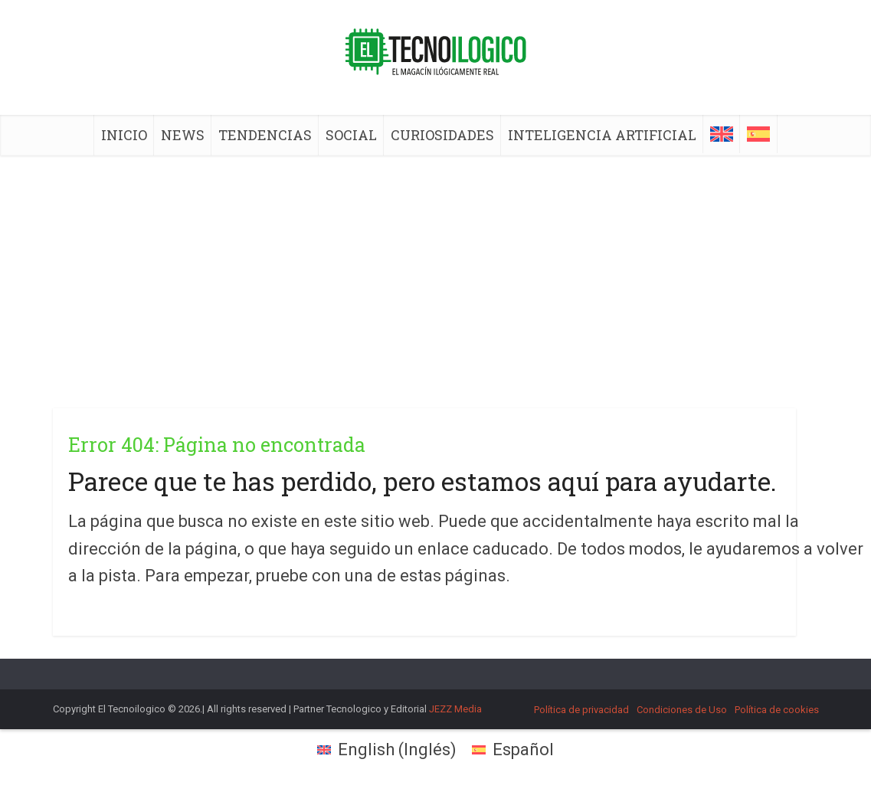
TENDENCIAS (265, 135)
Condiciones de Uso (682, 709)
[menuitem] (721, 134)
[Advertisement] (436, 270)
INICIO (124, 135)
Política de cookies (777, 709)
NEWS (183, 135)
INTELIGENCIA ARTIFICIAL (602, 135)
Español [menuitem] (523, 749)
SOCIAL (351, 135)
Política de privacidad (581, 709)
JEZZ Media (455, 709)
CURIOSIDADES (442, 135)
